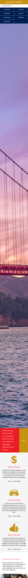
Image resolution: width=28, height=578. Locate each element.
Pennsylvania (7, 17)
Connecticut (7, 9)
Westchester (7, 21)
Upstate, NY (21, 17)
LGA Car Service (7, 5)
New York (21, 13)
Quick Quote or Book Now (14, 2)
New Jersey (7, 13)
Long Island (21, 9)
